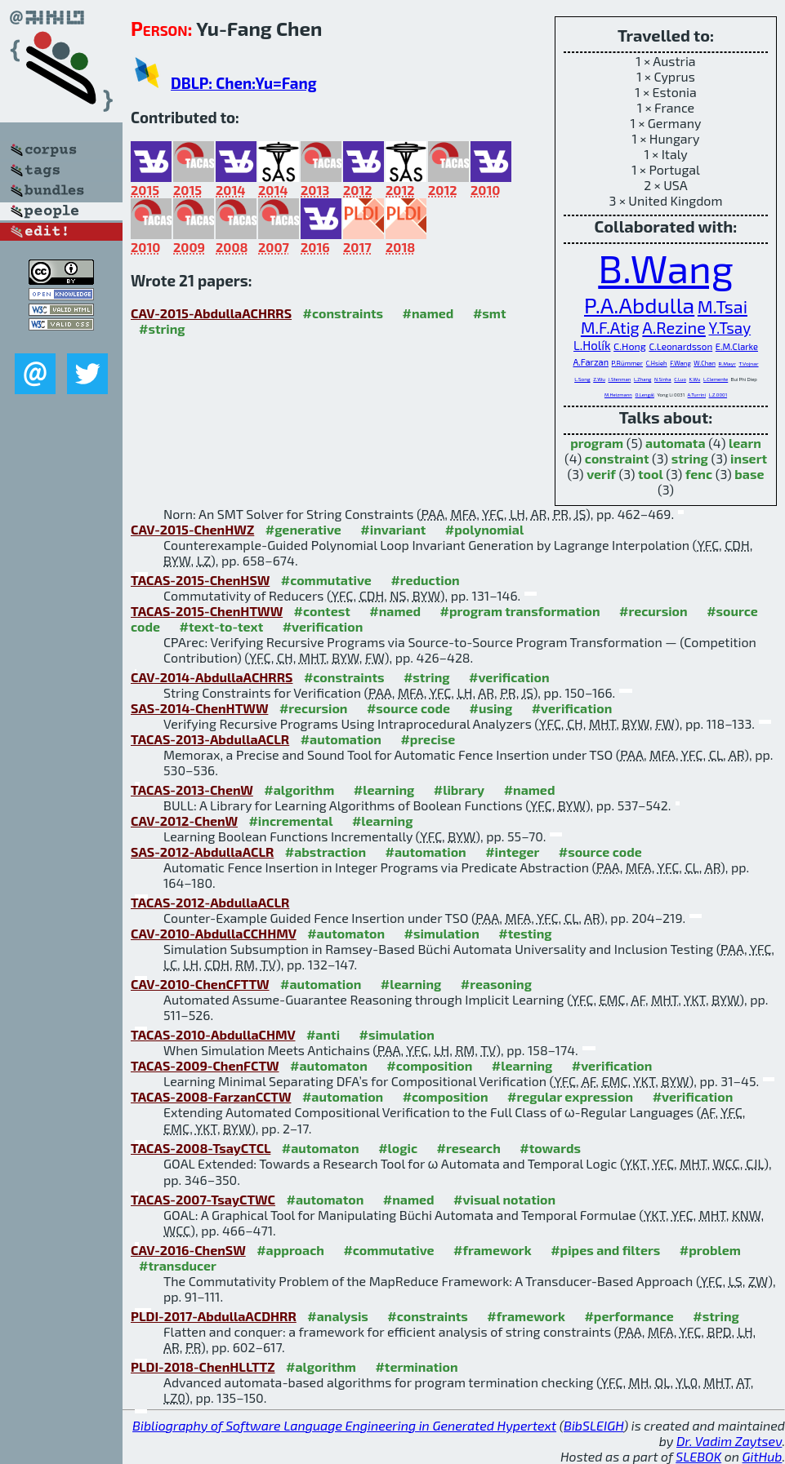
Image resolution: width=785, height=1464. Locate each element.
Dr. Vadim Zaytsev (729, 1440)
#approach (290, 1250)
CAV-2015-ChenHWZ (192, 529)
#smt (489, 313)
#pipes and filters (605, 1250)
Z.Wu (599, 379)
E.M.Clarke (737, 346)
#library (459, 789)
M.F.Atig (610, 327)
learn (745, 442)
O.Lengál (644, 394)
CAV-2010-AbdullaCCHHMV (214, 933)
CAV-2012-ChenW (184, 820)
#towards (550, 1148)
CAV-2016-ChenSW (188, 1250)
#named (428, 313)
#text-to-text (222, 626)
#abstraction (325, 851)
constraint (617, 458)
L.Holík (592, 345)
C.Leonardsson (680, 346)
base (749, 473)
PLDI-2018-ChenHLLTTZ (203, 1366)
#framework (492, 1250)
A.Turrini (697, 394)
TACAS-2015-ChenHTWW (207, 611)
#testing (524, 933)
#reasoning (496, 984)
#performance (628, 1316)
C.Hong (629, 346)
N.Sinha (662, 379)
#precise (427, 739)
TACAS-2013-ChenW (192, 789)
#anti (323, 1034)
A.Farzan (591, 362)
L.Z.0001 (718, 394)
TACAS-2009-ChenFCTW (205, 1065)
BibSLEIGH (593, 1425)
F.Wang (680, 363)
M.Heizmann (618, 394)
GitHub (763, 1456)
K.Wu (695, 379)
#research (469, 1148)
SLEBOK (698, 1456)
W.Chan (705, 363)
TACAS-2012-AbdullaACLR (210, 902)
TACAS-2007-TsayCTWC (203, 1199)
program (596, 442)
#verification (323, 626)
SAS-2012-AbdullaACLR (202, 851)
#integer (512, 851)
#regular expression (570, 1096)
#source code (408, 708)
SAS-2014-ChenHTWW (199, 708)
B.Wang (665, 267)
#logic (397, 1148)
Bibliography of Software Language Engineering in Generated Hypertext (344, 1425)
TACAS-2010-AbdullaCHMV (213, 1034)
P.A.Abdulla (639, 304)
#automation (341, 739)
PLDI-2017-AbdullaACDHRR (214, 1316)
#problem (710, 1250)
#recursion (653, 611)
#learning (384, 789)
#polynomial (484, 529)
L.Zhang (642, 379)
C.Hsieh (656, 363)
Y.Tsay (729, 327)
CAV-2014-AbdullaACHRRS (211, 677)
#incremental (290, 820)
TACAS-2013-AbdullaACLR (210, 739)
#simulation (441, 933)
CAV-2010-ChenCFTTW (200, 984)
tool (650, 473)
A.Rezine (674, 327)
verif (601, 473)
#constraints (343, 313)
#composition (429, 1065)
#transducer (177, 1265)
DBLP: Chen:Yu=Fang (244, 82)
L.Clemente (715, 379)
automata (675, 442)
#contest (322, 611)
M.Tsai (722, 306)
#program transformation (520, 611)
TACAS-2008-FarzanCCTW (211, 1096)
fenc (698, 473)
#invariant (393, 529)
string (689, 458)
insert (748, 458)
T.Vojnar (748, 363)
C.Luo (680, 379)
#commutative (326, 580)
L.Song (582, 379)
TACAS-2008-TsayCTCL (200, 1148)
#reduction (424, 580)
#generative (303, 529)
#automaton (346, 933)
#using (491, 708)
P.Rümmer (627, 363)
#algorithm (299, 789)
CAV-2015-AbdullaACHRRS (211, 313)
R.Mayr (727, 363)
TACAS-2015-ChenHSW (200, 580)
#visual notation (504, 1199)
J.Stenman (620, 379)
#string (162, 328)
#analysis (337, 1316)
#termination (416, 1366)
